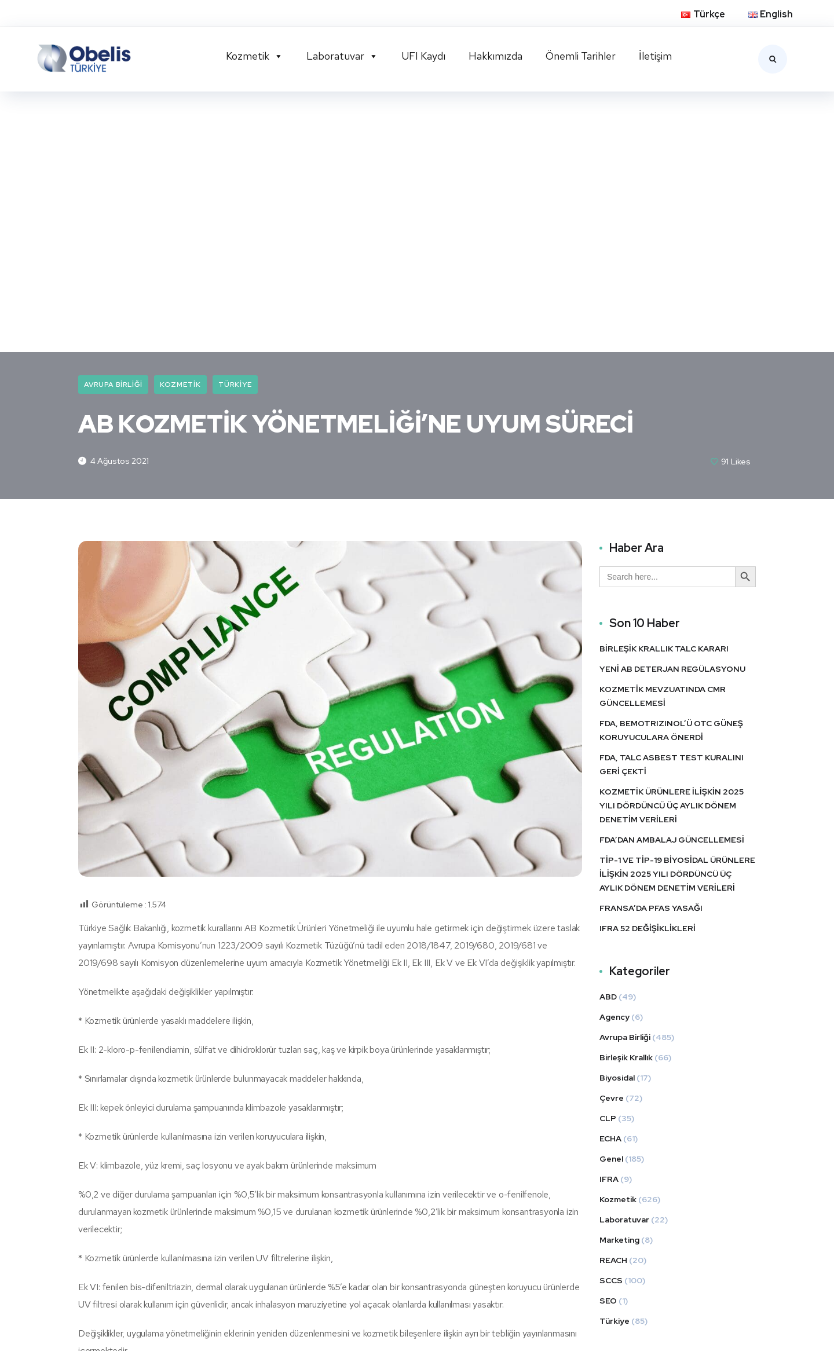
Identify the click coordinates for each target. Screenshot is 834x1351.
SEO (608, 1042)
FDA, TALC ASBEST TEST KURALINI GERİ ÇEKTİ (671, 505)
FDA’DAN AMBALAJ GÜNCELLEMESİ (671, 581)
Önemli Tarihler (581, 56)
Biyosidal (617, 819)
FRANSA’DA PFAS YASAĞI (651, 649)
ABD (608, 738)
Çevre (611, 839)
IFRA (609, 920)
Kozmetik (254, 56)
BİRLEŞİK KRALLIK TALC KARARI (664, 390)
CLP (607, 859)
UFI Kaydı (423, 56)
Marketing (619, 981)
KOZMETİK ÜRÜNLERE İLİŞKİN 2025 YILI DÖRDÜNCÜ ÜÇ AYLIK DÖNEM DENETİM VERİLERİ (671, 547)
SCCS (611, 1021)
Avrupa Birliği (113, 124)
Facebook (540, 1207)
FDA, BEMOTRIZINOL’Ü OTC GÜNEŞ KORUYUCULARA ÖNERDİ (671, 471)
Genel (611, 900)
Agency (614, 758)
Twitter (509, 1207)
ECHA (610, 879)
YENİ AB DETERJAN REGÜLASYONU (672, 410)
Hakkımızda (495, 56)
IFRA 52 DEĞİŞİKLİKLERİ (647, 669)
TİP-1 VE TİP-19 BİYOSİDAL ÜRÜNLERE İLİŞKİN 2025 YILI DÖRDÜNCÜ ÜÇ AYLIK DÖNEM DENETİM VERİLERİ (677, 615)
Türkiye (235, 124)
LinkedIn (571, 1207)
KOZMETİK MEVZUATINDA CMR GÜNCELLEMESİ (662, 437)
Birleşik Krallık (626, 798)
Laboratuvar (342, 56)
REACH (613, 1001)
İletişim (655, 56)
